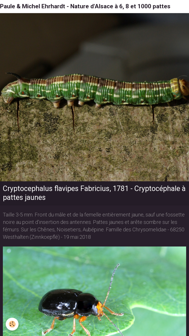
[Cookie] (12, 324)
